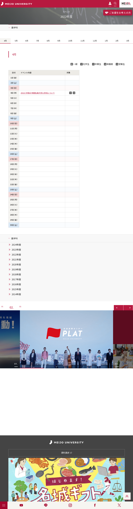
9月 (58, 40)
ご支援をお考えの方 (118, 12)
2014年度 (16, 294)
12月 (95, 40)
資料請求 (66, 452)
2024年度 (16, 244)
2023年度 (16, 249)
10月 (70, 40)
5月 (16, 40)
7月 (37, 40)
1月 (106, 40)
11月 (82, 40)
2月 (116, 40)
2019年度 (16, 269)
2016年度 (16, 284)
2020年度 (16, 264)
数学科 (15, 27)
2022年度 (16, 254)
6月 (26, 40)
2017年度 (16, 279)
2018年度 (16, 274)
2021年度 (16, 259)
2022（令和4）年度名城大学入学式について (38, 93)
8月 (48, 40)
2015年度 (16, 289)
